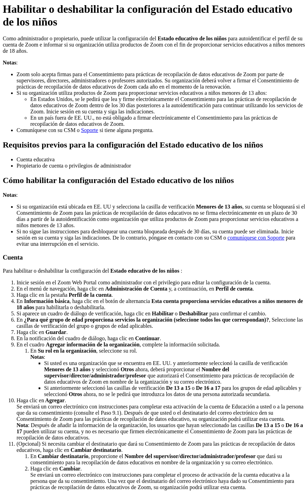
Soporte (89, 130)
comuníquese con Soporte (255, 238)
